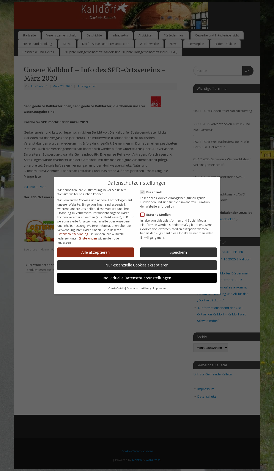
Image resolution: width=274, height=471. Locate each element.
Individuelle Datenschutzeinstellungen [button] (137, 270)
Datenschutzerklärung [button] (138, 280)
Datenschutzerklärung (72, 226)
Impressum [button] (159, 280)
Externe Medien (157, 207)
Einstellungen (88, 230)
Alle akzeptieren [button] (95, 244)
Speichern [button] (178, 244)
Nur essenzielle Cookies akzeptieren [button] (137, 257)
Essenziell (152, 184)
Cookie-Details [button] (116, 280)
